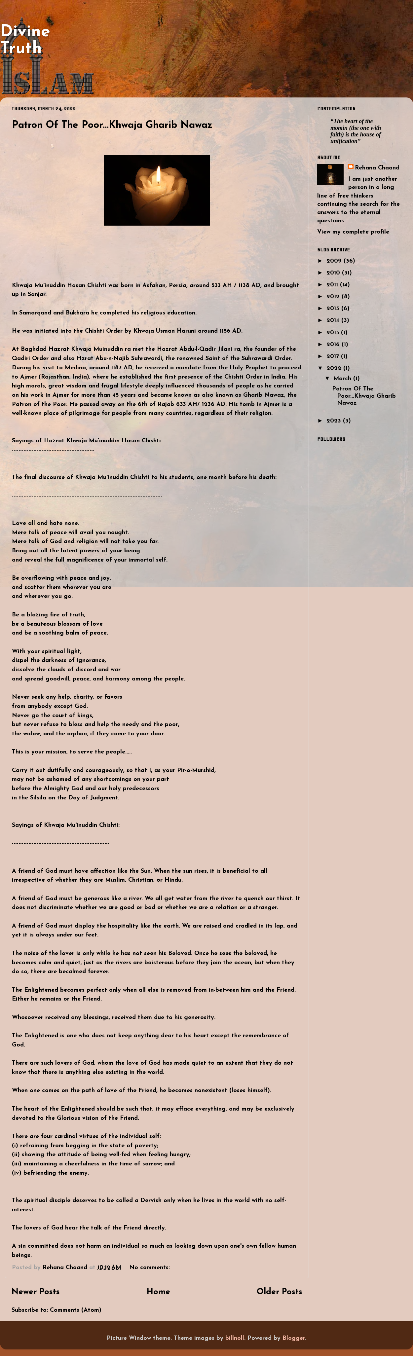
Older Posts (279, 1292)
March (343, 379)
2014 (333, 320)
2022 (334, 368)
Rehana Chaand (377, 168)
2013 (333, 309)
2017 (333, 356)
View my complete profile (353, 232)
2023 (334, 421)
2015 (333, 333)
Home (158, 1292)
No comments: (150, 1267)
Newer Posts (36, 1292)
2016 (334, 345)
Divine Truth (25, 40)
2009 (335, 261)
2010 (334, 273)
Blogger (293, 1338)
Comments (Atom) (75, 1310)
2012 (334, 297)
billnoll (234, 1338)
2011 (333, 285)
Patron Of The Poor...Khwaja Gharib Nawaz (112, 125)
